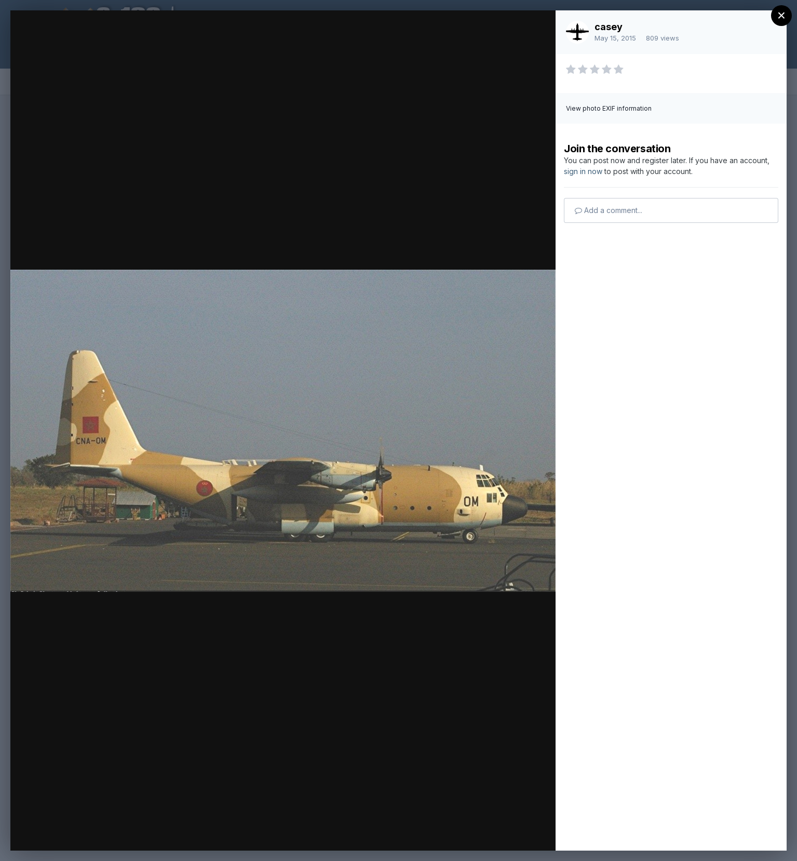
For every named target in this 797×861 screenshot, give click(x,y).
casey (609, 26)
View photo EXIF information (609, 108)
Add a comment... (608, 210)
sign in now (583, 171)
